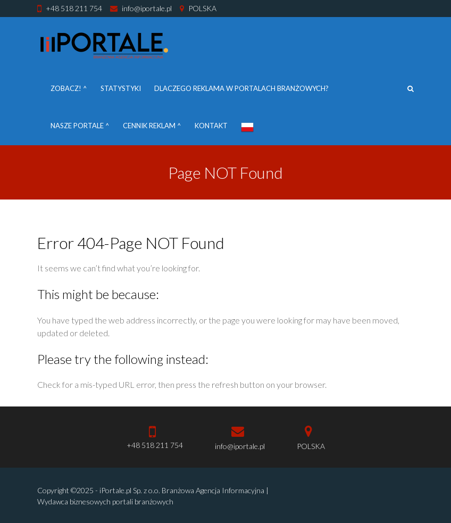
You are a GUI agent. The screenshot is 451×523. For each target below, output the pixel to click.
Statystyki (121, 88)
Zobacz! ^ (69, 88)
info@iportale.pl (147, 8)
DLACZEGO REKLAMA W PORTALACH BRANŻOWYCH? (241, 88)
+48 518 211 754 (74, 8)
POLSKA (202, 8)
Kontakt (211, 125)
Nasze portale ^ (80, 125)
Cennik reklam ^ (152, 125)
